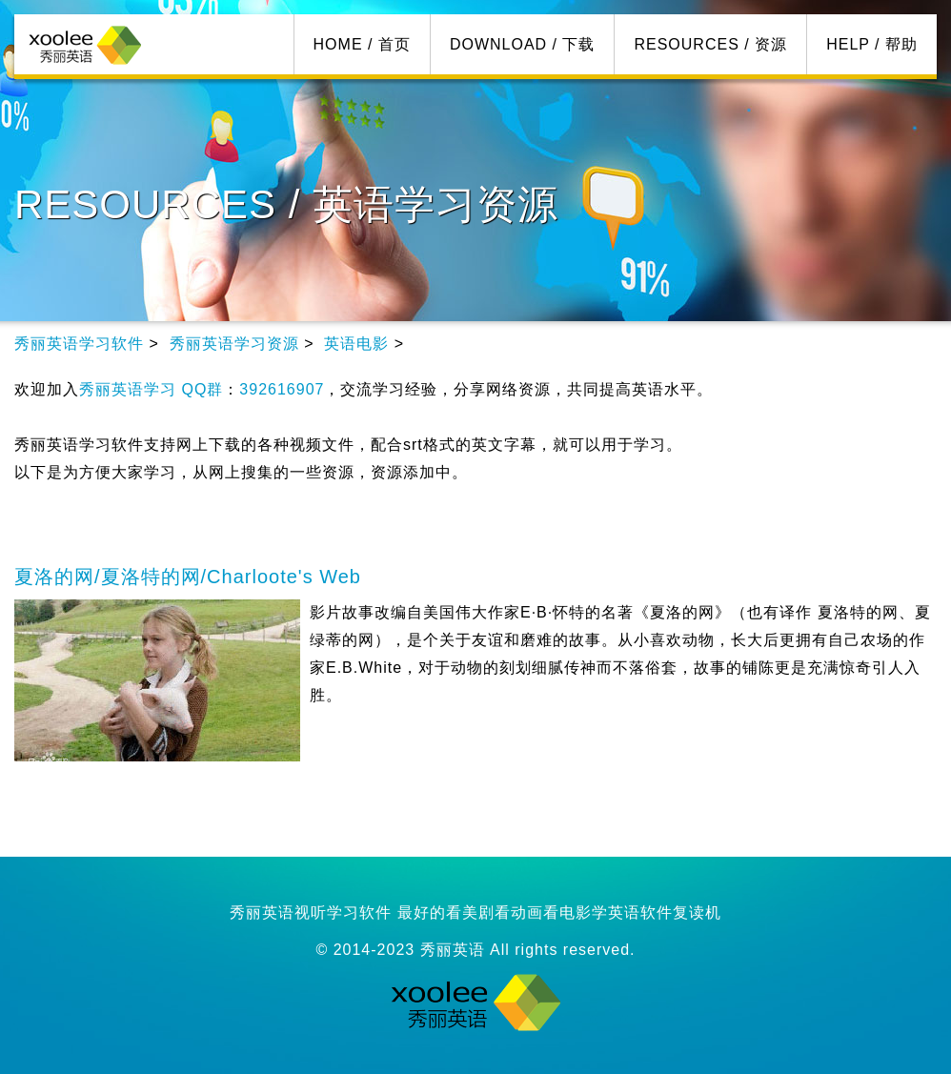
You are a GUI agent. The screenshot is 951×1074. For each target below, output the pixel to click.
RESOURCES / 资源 (710, 44)
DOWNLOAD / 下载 (523, 44)
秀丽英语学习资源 (234, 343)
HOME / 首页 (362, 44)
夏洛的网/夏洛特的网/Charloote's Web (187, 576)
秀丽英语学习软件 (79, 343)
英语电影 (356, 343)
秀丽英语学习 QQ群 (151, 389)
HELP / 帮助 (872, 44)
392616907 (281, 389)
